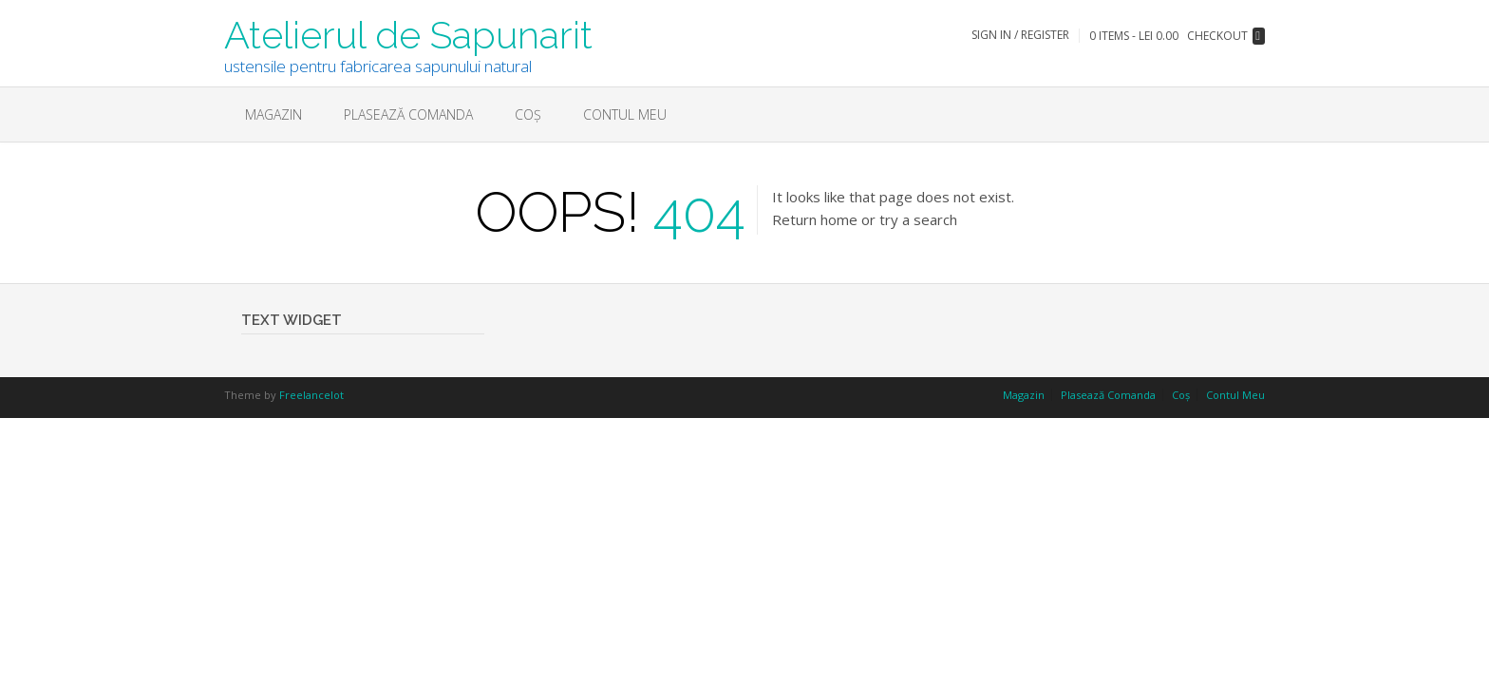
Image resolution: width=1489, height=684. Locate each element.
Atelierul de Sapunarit (408, 33)
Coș (528, 114)
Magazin (273, 114)
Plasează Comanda (408, 114)
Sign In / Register (1020, 35)
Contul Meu (625, 114)
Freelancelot (311, 395)
